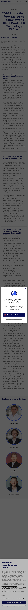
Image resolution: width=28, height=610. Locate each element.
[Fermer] (25, 288)
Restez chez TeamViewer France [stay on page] (14, 319)
